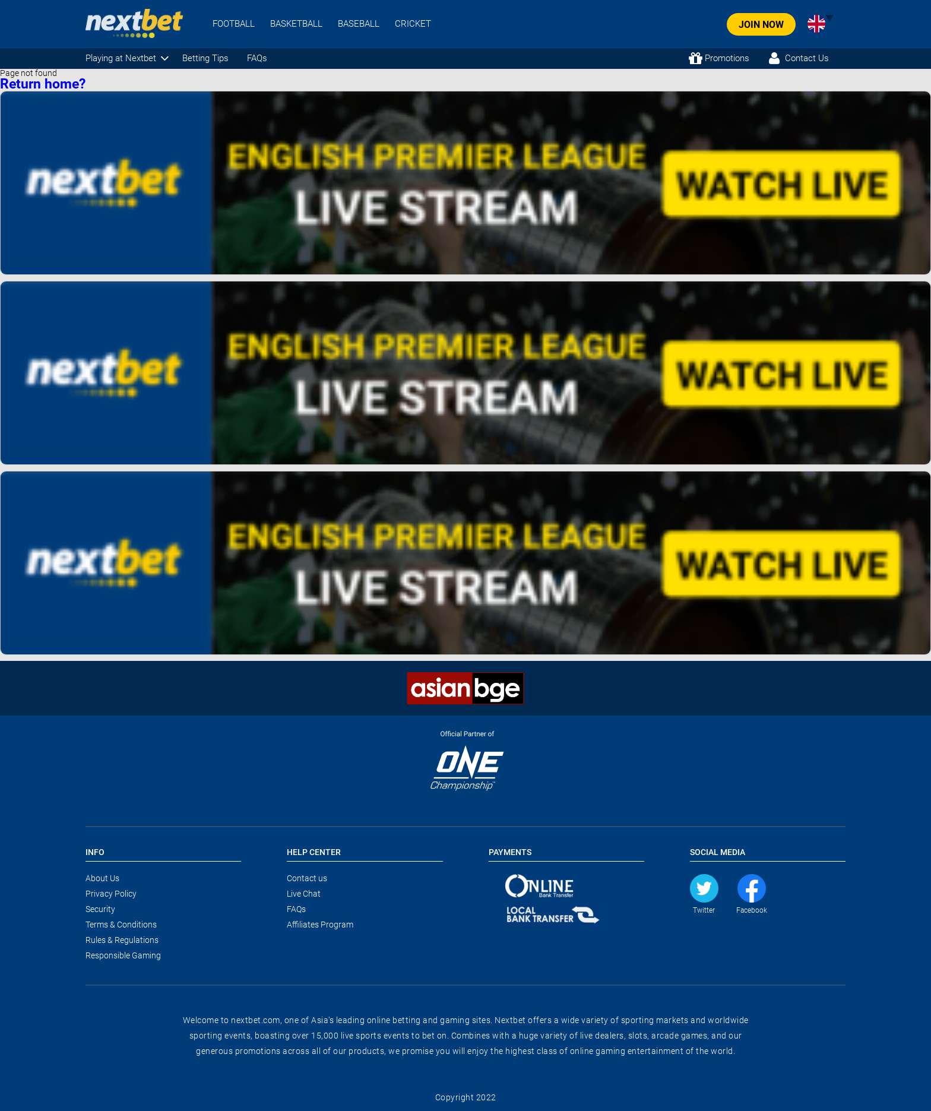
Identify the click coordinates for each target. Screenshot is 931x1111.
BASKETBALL (296, 24)
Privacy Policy (111, 893)
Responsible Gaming (123, 955)
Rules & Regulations (122, 940)
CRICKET (413, 24)
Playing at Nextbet (121, 58)
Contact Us (807, 58)
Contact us (307, 878)
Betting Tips (205, 58)
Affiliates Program (320, 924)
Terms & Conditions (121, 924)
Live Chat (304, 893)
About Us (102, 878)
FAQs (257, 58)
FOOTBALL (234, 24)
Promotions (727, 58)
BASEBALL (358, 24)
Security (100, 909)
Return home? (43, 84)
